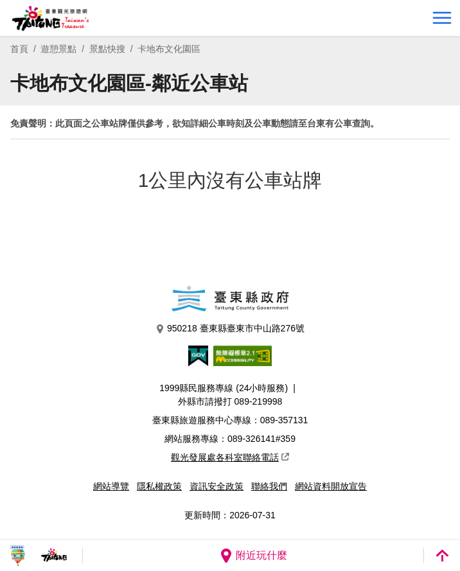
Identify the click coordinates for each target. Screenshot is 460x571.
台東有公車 (329, 123)
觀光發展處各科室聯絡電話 (230, 457)
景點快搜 (107, 49)
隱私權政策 (159, 486)
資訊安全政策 (216, 486)
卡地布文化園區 (168, 49)
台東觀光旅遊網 (50, 18)
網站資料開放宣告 (331, 486)
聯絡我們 (269, 486)
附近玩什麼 (253, 556)
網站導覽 (111, 486)
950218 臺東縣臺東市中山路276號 (230, 328)
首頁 (19, 49)
